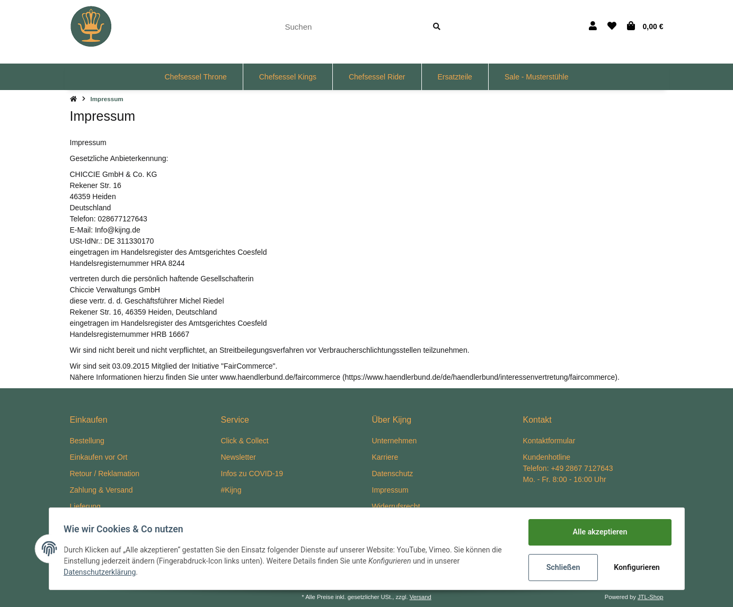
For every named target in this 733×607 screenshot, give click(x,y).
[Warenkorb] (645, 26)
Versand (420, 597)
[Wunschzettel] (611, 26)
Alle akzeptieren (597, 532)
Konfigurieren (635, 567)
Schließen (561, 567)
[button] (593, 26)
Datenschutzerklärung (102, 572)
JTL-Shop (651, 597)
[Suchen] (349, 27)
